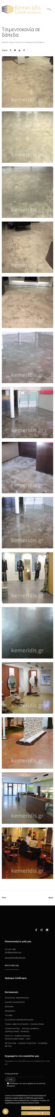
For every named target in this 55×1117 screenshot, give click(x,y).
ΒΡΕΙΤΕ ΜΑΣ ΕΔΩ (12, 965)
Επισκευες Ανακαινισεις (17, 997)
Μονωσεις (10, 1011)
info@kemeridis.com (13, 952)
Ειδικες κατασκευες (15, 1002)
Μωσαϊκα (9, 1006)
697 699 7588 (10, 949)
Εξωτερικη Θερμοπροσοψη (19, 1019)
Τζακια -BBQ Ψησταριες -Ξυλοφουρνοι (24, 1024)
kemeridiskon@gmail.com (15, 958)
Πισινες (9, 1015)
